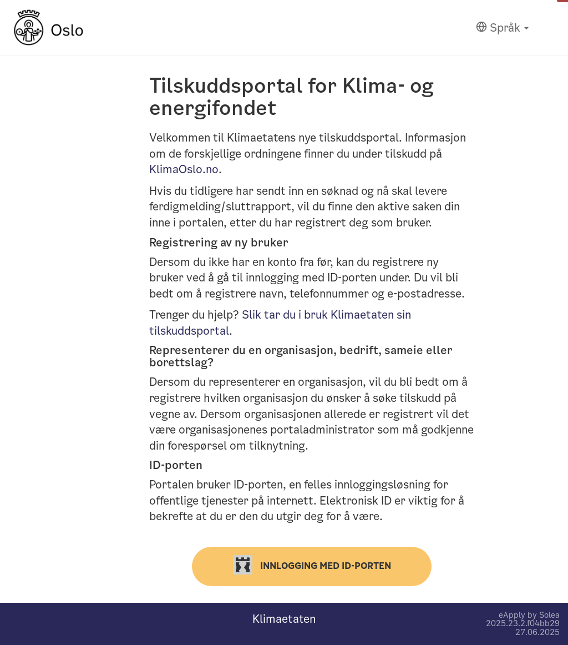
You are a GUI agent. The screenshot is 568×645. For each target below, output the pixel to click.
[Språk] (502, 28)
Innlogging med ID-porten (312, 565)
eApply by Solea (529, 615)
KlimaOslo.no (184, 169)
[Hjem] (48, 27)
